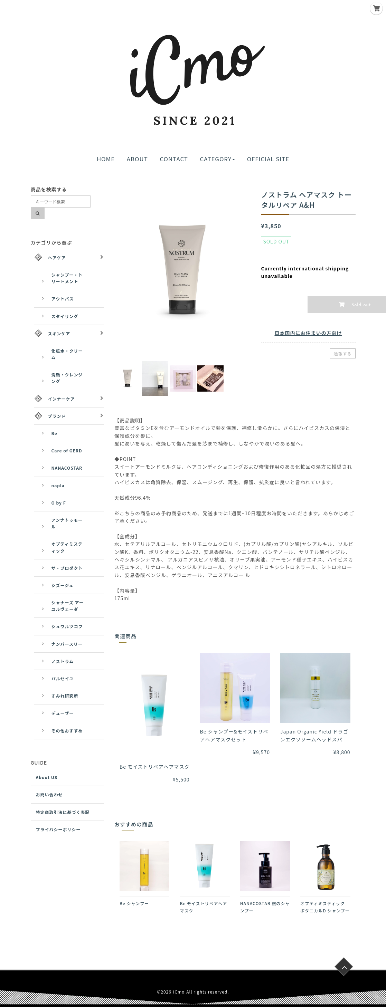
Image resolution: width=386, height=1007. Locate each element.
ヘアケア (57, 257)
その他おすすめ (67, 730)
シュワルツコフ (67, 626)
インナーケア (61, 399)
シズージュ (62, 585)
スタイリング (64, 316)
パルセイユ (62, 678)
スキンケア (59, 333)
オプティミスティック (67, 547)
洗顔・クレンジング (67, 378)
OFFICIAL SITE (268, 159)
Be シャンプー (134, 903)
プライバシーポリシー (58, 829)
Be (54, 433)
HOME (106, 159)
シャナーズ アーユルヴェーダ (67, 606)
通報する (342, 353)
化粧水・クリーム (67, 354)
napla (58, 485)
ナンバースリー (67, 644)
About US (47, 777)
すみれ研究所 (64, 696)
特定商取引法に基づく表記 (63, 812)
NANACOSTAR (67, 468)
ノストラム (62, 661)
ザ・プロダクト (67, 568)
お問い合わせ (49, 794)
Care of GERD (66, 450)
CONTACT (174, 159)
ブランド (57, 416)
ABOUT (137, 159)
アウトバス (62, 298)
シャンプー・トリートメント (67, 278)
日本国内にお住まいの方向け (308, 332)
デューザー (62, 713)
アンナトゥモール (67, 523)
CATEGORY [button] (217, 159)
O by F (58, 503)
